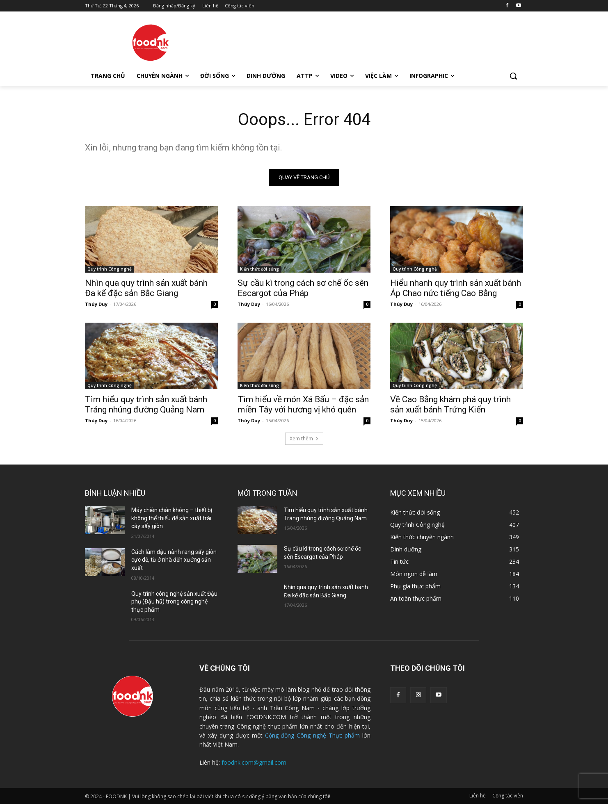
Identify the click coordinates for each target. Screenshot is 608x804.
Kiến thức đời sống (259, 269)
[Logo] (150, 42)
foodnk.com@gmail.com (254, 762)
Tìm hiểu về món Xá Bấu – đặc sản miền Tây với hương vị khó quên (303, 404)
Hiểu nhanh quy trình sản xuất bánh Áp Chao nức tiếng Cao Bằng (455, 288)
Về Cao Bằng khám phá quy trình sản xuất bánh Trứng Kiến (450, 404)
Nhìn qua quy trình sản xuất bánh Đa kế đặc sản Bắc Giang (146, 288)
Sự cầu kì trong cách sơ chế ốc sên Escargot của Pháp (303, 288)
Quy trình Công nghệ (109, 269)
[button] (513, 76)
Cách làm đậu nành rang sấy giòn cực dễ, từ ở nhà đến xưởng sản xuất (174, 560)
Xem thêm (304, 438)
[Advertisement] (365, 41)
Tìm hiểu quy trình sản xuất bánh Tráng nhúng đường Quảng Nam (146, 404)
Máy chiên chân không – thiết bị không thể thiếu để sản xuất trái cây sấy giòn (171, 518)
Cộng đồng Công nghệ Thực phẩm (312, 735)
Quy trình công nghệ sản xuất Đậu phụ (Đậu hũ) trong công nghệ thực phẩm (174, 601)
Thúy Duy (96, 304)
